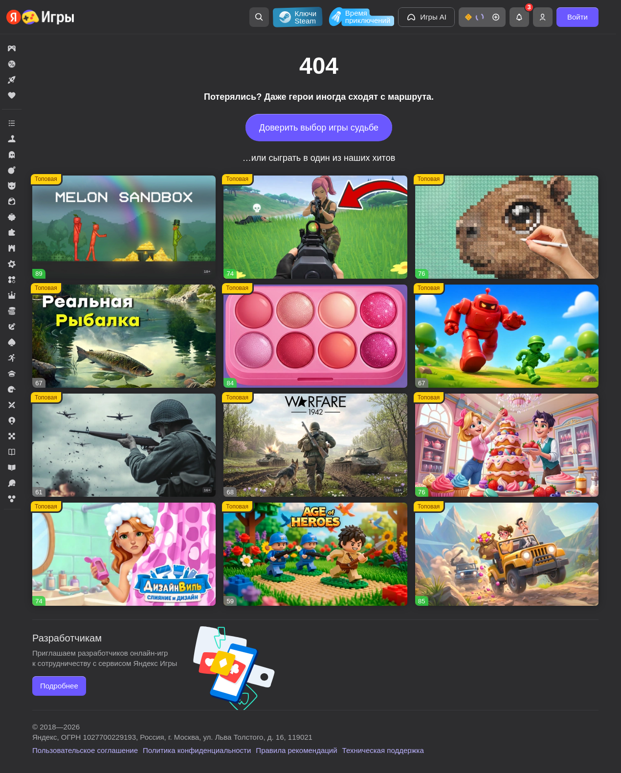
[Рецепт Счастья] (315, 336)
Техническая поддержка (383, 750)
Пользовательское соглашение (85, 750)
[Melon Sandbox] (124, 227)
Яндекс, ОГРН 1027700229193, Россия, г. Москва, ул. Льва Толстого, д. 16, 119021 (172, 737)
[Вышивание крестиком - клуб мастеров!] (507, 227)
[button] (482, 17)
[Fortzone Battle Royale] (315, 227)
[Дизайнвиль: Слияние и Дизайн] (124, 554)
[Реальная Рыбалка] (124, 336)
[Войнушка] (507, 336)
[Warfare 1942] (315, 445)
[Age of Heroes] (315, 554)
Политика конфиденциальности (197, 750)
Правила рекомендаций (296, 750)
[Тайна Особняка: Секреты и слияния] (507, 554)
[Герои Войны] (124, 445)
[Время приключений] (360, 16)
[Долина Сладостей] (507, 445)
